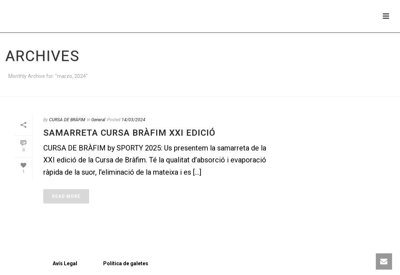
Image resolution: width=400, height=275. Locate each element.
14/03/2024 (133, 119)
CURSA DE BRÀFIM (67, 119)
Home (379, 90)
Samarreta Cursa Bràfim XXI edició (129, 133)
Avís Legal (42, 263)
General (98, 119)
